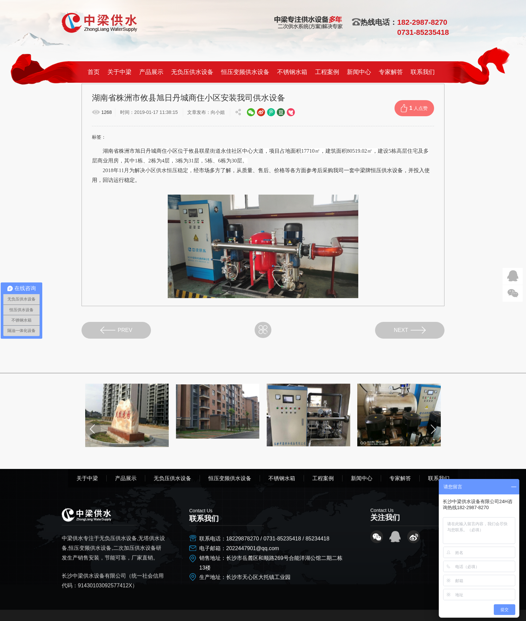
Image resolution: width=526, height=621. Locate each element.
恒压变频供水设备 (245, 72)
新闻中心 (359, 72)
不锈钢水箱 (292, 72)
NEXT (410, 330)
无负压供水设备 (192, 72)
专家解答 (391, 72)
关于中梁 (119, 72)
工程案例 (327, 72)
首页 (94, 72)
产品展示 (151, 72)
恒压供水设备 (387, 170)
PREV (116, 330)
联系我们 (423, 72)
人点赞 (414, 108)
